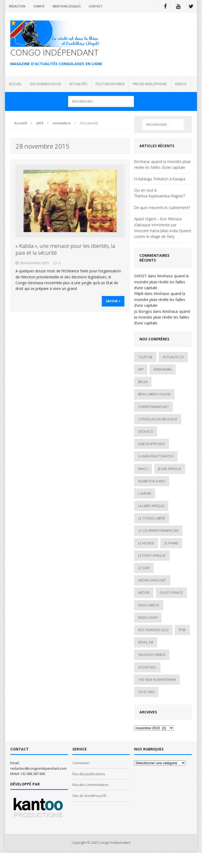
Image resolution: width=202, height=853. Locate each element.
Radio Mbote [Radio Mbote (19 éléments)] (148, 605)
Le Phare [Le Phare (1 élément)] (171, 543)
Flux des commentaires (90, 784)
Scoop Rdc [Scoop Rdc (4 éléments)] (147, 667)
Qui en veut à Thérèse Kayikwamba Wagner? (159, 193)
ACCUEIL (15, 84)
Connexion (80, 762)
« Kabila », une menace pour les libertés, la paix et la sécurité (65, 249)
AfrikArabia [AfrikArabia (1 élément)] (162, 369)
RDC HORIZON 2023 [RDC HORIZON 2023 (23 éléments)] (153, 630)
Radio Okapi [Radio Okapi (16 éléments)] (148, 617)
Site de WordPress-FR (89, 795)
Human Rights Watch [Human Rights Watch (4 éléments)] (156, 456)
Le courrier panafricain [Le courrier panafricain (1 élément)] (158, 530)
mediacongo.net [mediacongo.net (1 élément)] (152, 580)
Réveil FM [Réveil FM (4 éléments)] (145, 642)
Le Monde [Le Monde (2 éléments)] (146, 543)
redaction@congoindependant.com (38, 768)
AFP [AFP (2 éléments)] (140, 369)
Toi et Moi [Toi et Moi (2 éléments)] (146, 692)
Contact (95, 6)
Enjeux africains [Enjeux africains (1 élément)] (151, 444)
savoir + (113, 301)
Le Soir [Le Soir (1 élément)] (144, 568)
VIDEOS (180, 84)
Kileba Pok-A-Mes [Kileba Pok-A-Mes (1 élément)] (151, 481)
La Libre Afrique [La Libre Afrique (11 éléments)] (151, 506)
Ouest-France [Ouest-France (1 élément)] (171, 592)
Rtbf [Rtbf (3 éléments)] (182, 630)
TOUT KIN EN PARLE (110, 84)
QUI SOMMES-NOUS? (45, 84)
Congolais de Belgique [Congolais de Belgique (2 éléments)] (157, 419)
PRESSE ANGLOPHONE (150, 84)
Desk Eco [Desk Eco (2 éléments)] (145, 431)
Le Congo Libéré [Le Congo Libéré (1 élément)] (151, 518)
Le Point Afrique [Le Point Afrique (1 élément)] (152, 555)
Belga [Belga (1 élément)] (143, 382)
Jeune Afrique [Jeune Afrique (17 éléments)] (169, 469)
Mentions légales (66, 6)
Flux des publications (88, 774)
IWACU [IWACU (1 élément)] (143, 469)
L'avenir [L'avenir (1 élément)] (144, 493)
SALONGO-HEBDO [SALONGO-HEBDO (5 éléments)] (151, 654)
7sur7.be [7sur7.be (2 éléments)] (145, 357)
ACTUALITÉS (78, 84)
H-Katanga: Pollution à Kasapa (159, 178)
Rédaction (17, 6)
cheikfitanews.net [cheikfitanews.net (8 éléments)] (153, 407)
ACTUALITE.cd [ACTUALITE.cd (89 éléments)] (173, 357)
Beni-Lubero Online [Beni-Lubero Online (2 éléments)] (154, 394)
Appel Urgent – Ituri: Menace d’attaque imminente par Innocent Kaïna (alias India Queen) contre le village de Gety (162, 227)
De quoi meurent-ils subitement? (162, 207)
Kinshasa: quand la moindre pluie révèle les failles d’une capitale (162, 164)
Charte (38, 6)
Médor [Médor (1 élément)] (144, 592)
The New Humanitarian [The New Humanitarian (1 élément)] (157, 679)
